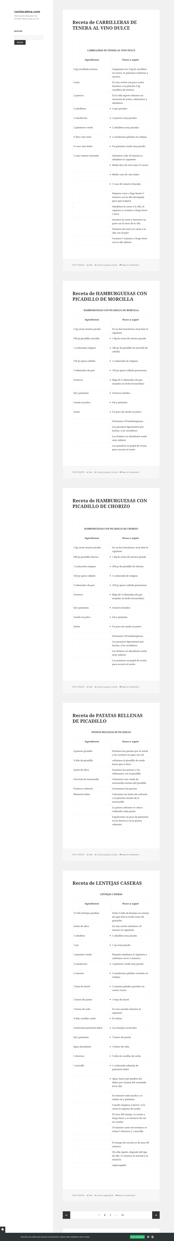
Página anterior (66, 1215)
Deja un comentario (130, 265)
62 (123, 1213)
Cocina (114, 265)
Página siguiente (156, 1215)
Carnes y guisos (104, 265)
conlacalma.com (27, 11)
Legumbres (109, 1195)
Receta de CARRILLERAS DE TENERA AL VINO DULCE (104, 25)
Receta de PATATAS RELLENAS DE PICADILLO (107, 718)
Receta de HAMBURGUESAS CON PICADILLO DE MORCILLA (109, 296)
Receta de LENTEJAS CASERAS (107, 883)
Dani (90, 265)
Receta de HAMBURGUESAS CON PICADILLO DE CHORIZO (109, 503)
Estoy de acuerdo (137, 1237)
